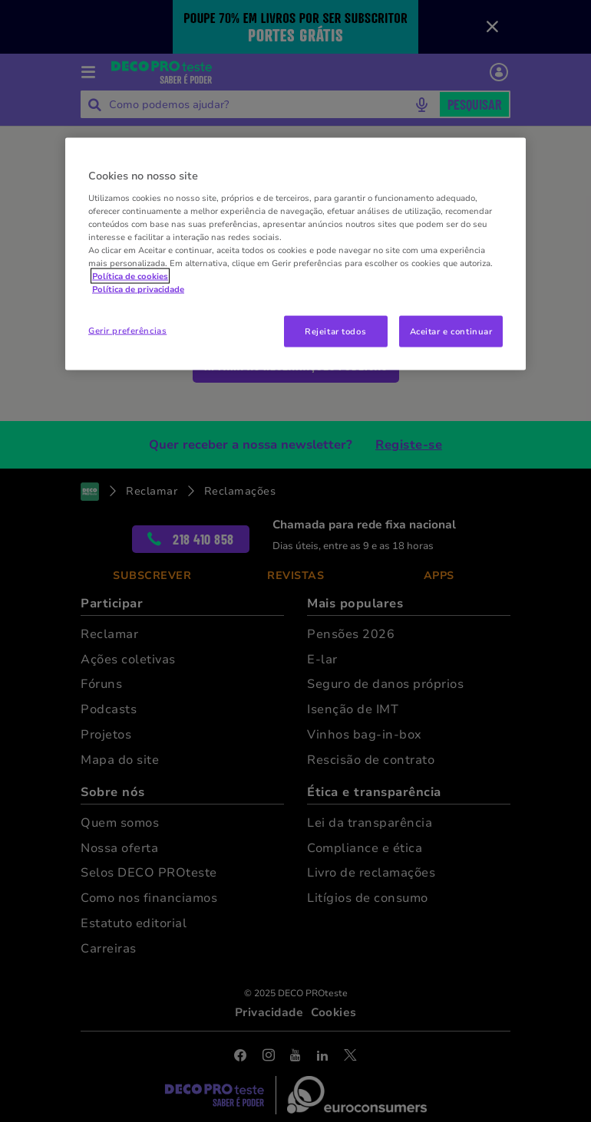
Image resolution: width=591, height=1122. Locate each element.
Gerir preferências (127, 330)
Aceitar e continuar (451, 330)
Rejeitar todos (335, 330)
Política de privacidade (138, 289)
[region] (295, 254)
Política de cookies (130, 276)
